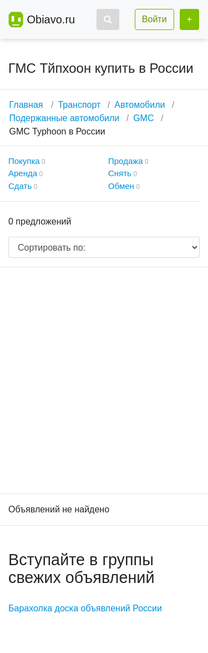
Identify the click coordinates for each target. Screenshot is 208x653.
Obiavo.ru (51, 19)
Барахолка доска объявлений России (85, 608)
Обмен (121, 186)
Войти (154, 19)
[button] (108, 19)
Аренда (22, 173)
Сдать (20, 186)
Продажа (125, 161)
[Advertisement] (104, 380)
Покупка (24, 161)
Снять (119, 173)
